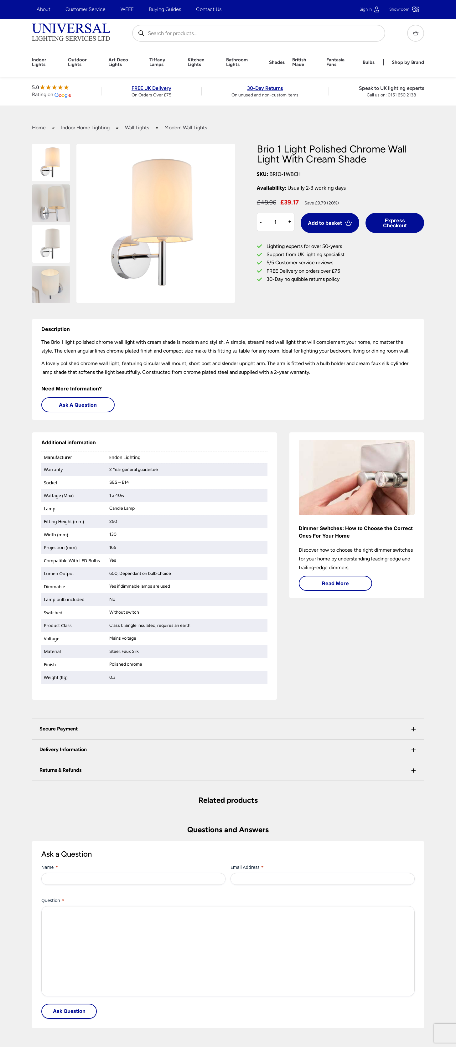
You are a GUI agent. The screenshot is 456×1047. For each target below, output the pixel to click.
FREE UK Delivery (151, 88)
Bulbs (369, 62)
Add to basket (330, 223)
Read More (335, 583)
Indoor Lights (39, 62)
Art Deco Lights (118, 62)
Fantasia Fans (335, 62)
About (43, 9)
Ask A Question (78, 405)
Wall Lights (137, 128)
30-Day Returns (265, 88)
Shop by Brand (408, 62)
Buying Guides (165, 9)
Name (49, 867)
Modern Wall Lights (185, 128)
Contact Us (208, 9)
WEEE (127, 9)
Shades (277, 62)
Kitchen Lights (196, 62)
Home (39, 128)
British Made (299, 62)
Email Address (247, 867)
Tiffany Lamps (157, 62)
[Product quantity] (275, 222)
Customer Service (85, 9)
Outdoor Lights (77, 62)
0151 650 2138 (402, 95)
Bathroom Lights (237, 62)
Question (52, 900)
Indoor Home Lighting (85, 128)
